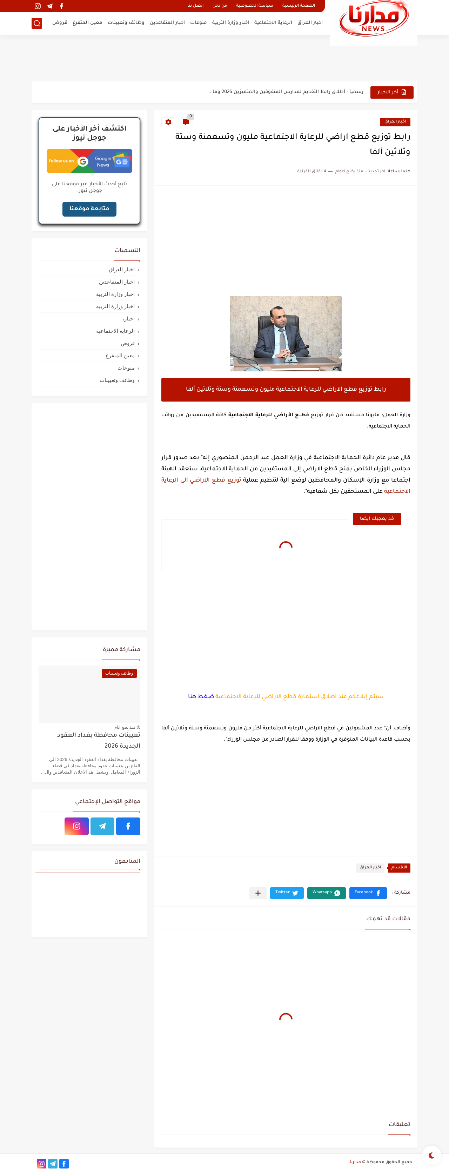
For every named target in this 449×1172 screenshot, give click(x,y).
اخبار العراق (310, 23)
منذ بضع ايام (124, 727)
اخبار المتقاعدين (167, 23)
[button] (368, 893)
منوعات (198, 23)
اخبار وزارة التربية (230, 23)
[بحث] (37, 23)
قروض (59, 23)
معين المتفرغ (87, 23)
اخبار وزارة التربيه (115, 306)
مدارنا (355, 1162)
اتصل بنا (195, 6)
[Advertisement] (224, 58)
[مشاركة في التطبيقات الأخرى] (258, 893)
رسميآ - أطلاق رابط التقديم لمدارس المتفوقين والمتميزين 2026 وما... (285, 92)
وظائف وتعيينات (126, 23)
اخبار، (128, 319)
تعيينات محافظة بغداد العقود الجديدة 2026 (98, 741)
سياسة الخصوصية (254, 6)
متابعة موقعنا (89, 209)
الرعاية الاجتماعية (273, 23)
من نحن (220, 6)
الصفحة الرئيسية (298, 6)
